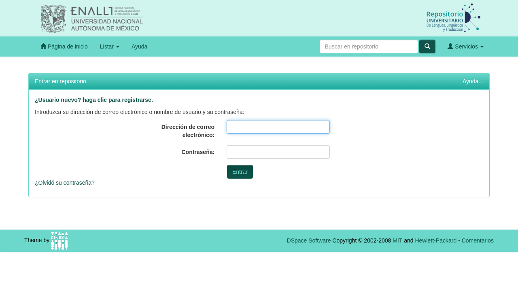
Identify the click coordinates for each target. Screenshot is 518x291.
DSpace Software (309, 240)
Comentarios (478, 240)
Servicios (466, 46)
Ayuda (139, 46)
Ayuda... (473, 81)
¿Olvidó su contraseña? (65, 182)
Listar (109, 46)
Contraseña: (197, 152)
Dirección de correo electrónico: (188, 131)
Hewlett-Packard (435, 240)
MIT (397, 240)
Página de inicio (64, 46)
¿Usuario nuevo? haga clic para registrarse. (94, 100)
